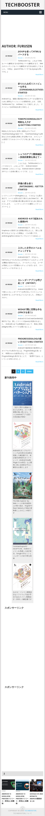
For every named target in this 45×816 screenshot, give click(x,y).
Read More (39, 74)
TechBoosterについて (22, 813)
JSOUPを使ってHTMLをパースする (29, 53)
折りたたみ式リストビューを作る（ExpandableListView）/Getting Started (30, 88)
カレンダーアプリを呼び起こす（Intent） (30, 281)
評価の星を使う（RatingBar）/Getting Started (30, 186)
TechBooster (22, 5)
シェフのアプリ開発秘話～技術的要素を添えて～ (30, 155)
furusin (20, 58)
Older (29, 371)
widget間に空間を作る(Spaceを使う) (30, 311)
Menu (5, 12)
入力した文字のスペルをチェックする (30, 249)
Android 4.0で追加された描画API (30, 220)
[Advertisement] (22, 28)
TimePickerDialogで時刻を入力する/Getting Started (30, 122)
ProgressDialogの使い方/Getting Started (30, 340)
